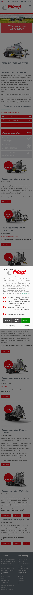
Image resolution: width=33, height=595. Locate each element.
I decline (7, 320)
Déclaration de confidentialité (26, 326)
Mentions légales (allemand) (10, 326)
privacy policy (26, 293)
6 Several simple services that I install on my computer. (22, 303)
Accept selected (16, 320)
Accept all (26, 320)
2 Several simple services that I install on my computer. (22, 309)
